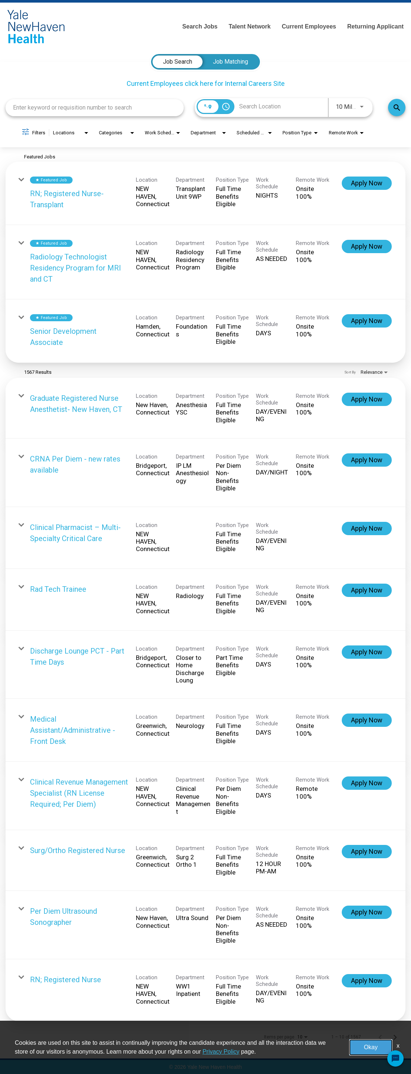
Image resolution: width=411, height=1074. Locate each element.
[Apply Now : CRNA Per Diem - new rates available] (367, 460)
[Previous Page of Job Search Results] (380, 1037)
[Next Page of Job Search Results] (395, 1037)
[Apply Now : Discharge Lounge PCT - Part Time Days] (367, 652)
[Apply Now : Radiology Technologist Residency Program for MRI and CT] (367, 246)
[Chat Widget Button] (395, 1058)
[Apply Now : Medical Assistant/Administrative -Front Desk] (367, 720)
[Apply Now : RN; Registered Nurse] (367, 980)
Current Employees (309, 26)
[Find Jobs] (396, 107)
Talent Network (249, 26)
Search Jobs (199, 26)
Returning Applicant (375, 26)
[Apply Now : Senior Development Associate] (367, 321)
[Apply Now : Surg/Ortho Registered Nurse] (367, 851)
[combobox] (94, 107)
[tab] (177, 62)
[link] (205, 193)
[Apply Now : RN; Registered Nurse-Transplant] (367, 183)
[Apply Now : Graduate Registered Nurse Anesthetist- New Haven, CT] (367, 399)
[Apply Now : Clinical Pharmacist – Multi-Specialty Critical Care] (367, 528)
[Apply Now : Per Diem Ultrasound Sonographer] (367, 912)
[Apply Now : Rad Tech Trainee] (367, 590)
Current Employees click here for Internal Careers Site (206, 83)
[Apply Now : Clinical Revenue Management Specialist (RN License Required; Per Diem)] (367, 783)
